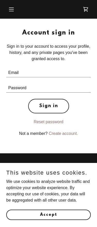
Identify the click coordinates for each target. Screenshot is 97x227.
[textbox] (48, 72)
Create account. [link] (63, 133)
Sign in (48, 106)
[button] (16, 9)
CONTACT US (31, 166)
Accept (48, 221)
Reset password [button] (48, 122)
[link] (85, 9)
